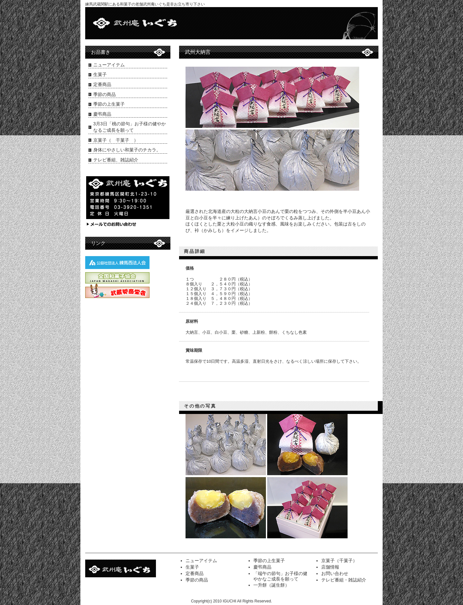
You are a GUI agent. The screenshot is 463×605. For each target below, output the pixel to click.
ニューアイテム (109, 64)
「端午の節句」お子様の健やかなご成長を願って (280, 576)
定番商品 (102, 84)
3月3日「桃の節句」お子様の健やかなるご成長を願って (129, 127)
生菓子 (100, 74)
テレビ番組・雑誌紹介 (343, 579)
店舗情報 (330, 567)
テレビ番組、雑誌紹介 (115, 159)
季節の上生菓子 (109, 104)
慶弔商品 (102, 114)
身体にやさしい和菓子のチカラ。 (127, 149)
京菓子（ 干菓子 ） (115, 140)
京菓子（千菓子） (339, 560)
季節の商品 (104, 94)
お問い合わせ (334, 573)
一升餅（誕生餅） (271, 585)
